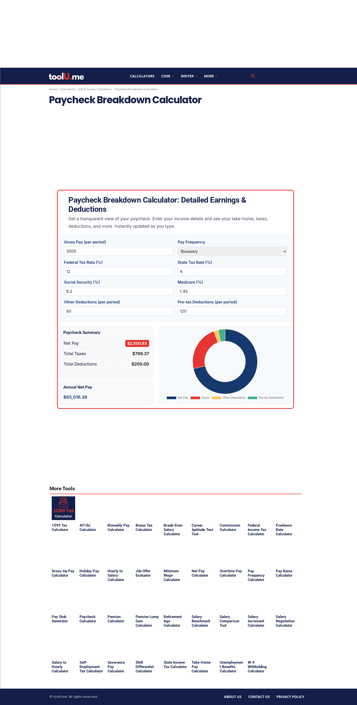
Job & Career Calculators (95, 89)
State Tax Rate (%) (195, 262)
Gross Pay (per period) (85, 242)
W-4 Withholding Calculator (257, 666)
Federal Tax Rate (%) (83, 262)
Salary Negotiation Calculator (285, 621)
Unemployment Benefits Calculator (231, 666)
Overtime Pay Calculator (231, 573)
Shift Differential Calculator (145, 666)
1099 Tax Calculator (60, 527)
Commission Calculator (230, 527)
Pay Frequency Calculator (256, 575)
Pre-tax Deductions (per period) (207, 302)
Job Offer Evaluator (143, 573)
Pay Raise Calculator (284, 573)
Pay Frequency (191, 242)
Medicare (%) (190, 282)
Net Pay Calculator (200, 573)
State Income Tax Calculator (175, 664)
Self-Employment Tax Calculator (91, 666)
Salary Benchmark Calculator (201, 621)
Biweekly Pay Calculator (119, 527)
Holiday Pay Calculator (89, 573)
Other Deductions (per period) (92, 302)
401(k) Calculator (88, 527)
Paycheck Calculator (88, 619)
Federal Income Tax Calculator (257, 529)
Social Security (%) (82, 282)
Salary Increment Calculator (256, 621)
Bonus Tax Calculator (144, 527)
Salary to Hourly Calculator (60, 666)
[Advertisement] (179, 34)
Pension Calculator (116, 619)
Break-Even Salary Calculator (173, 529)
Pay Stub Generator (60, 619)
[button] (253, 76)
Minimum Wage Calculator (172, 575)
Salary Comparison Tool (229, 621)
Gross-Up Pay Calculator (63, 573)
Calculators (68, 89)
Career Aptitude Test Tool (202, 529)
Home (53, 89)
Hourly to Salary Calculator (116, 575)
